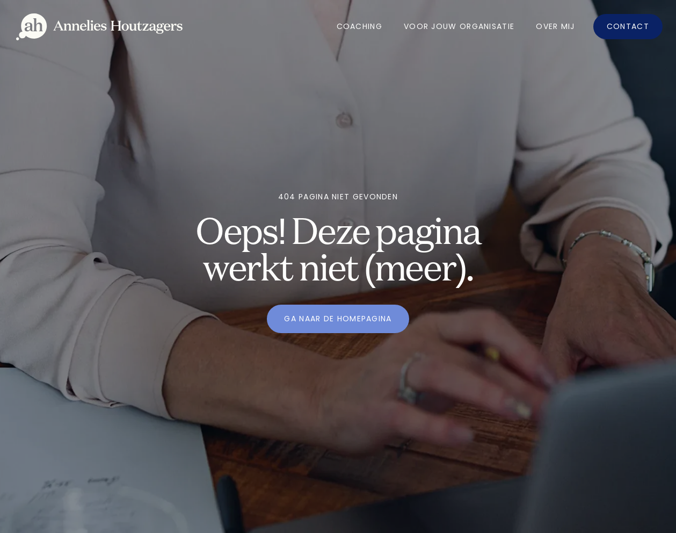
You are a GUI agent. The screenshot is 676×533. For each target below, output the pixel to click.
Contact (628, 26)
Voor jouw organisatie (459, 26)
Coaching (359, 26)
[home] (99, 27)
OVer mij (555, 26)
